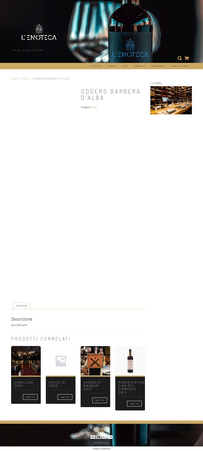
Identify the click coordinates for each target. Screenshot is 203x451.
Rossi (26, 78)
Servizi (111, 66)
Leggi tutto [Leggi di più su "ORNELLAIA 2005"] (30, 397)
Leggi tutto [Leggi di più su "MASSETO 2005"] (65, 397)
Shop (125, 66)
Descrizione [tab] (21, 305)
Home (15, 78)
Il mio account (179, 66)
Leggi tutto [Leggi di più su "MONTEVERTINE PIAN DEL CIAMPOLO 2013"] (134, 403)
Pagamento (158, 66)
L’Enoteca (95, 66)
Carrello (139, 66)
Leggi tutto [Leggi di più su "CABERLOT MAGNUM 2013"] (99, 400)
